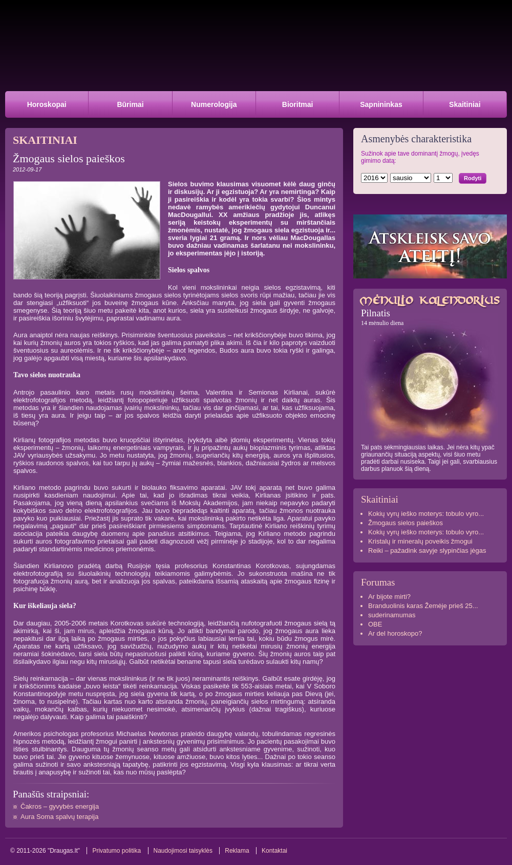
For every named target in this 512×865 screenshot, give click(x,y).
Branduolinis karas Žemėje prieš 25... (423, 606)
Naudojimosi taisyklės (183, 850)
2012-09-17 (27, 169)
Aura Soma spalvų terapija (59, 816)
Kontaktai (274, 850)
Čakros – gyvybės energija (59, 806)
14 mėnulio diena (382, 323)
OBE (375, 624)
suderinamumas (392, 615)
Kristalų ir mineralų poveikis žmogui (420, 541)
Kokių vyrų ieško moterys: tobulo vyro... (426, 513)
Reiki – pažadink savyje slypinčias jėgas (427, 550)
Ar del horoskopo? (395, 633)
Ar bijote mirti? (389, 596)
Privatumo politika (116, 850)
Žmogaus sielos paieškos (405, 523)
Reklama (237, 850)
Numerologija (214, 104)
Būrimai (130, 104)
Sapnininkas (381, 104)
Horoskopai (47, 104)
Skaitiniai (464, 104)
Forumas (378, 582)
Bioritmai (297, 104)
